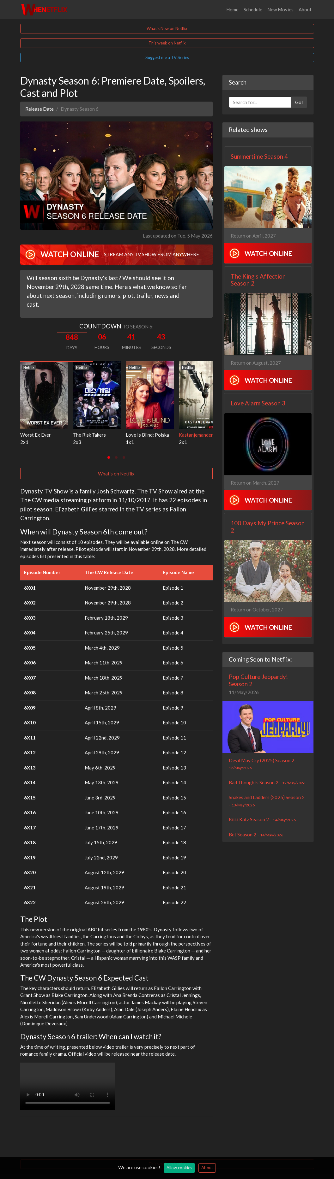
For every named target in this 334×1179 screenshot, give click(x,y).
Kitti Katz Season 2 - (262, 819)
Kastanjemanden (196, 435)
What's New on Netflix (167, 28)
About (305, 9)
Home (232, 9)
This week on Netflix (167, 42)
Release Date (39, 109)
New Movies (280, 9)
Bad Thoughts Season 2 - (267, 782)
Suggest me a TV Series (167, 57)
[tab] (108, 457)
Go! (299, 102)
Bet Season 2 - (256, 834)
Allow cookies (179, 1167)
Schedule (253, 9)
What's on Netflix (116, 473)
